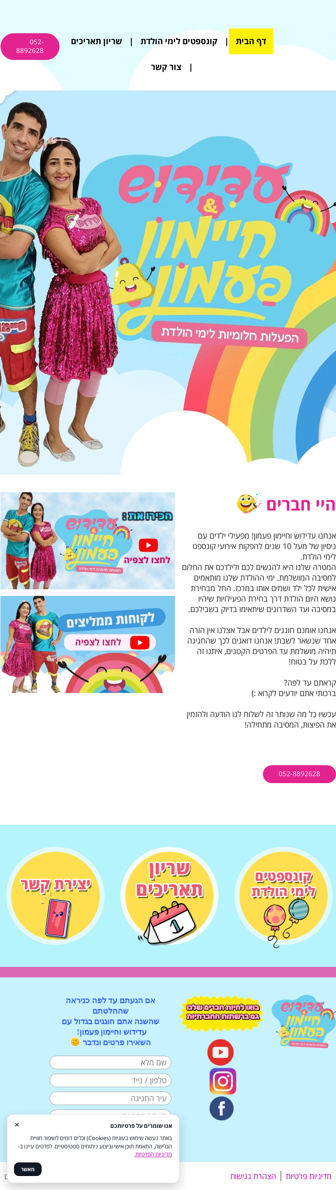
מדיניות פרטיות (309, 1176)
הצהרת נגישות (253, 1176)
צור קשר (166, 67)
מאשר (28, 1169)
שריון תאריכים (96, 41)
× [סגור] (16, 1124)
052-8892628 (30, 46)
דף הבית (251, 41)
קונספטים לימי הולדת (178, 41)
